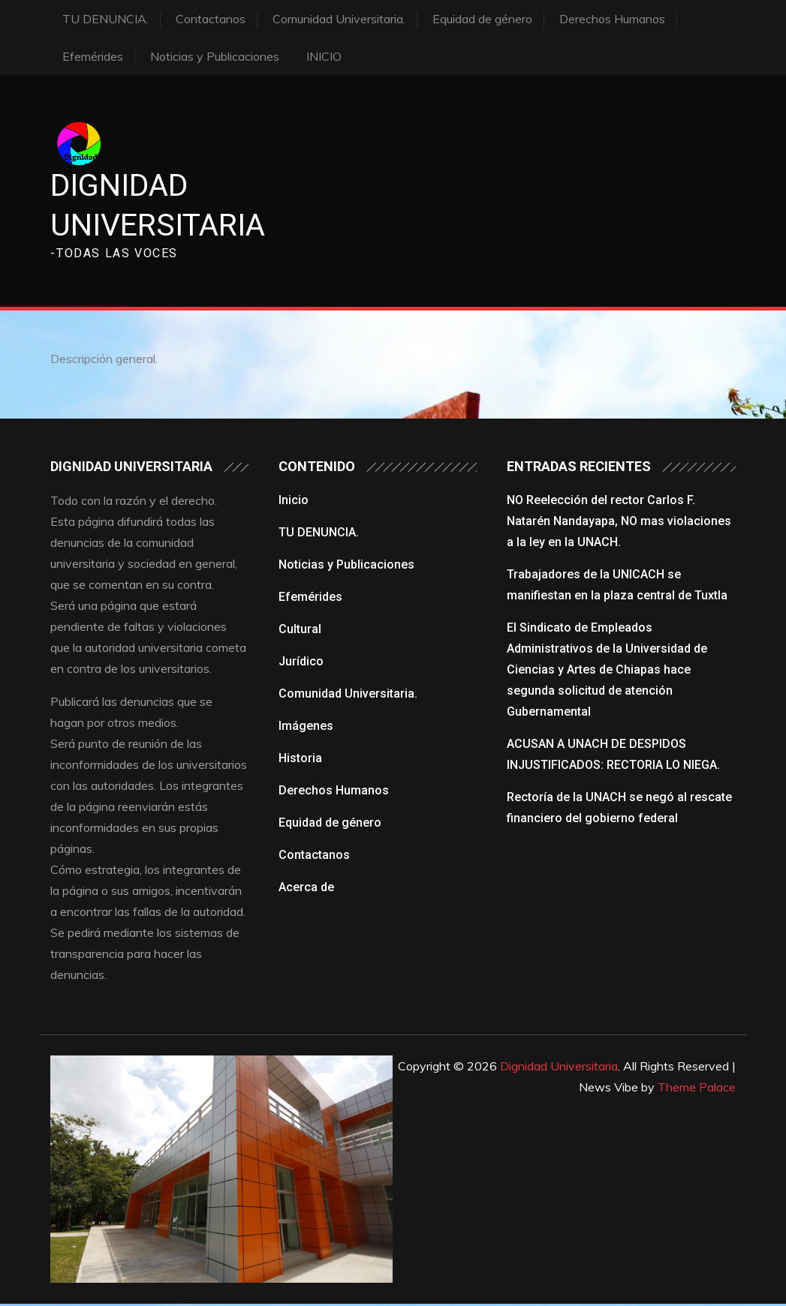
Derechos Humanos (612, 18)
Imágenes (306, 727)
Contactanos (210, 18)
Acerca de (306, 888)
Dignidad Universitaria (559, 1067)
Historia (300, 759)
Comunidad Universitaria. (339, 18)
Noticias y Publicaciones (214, 56)
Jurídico (301, 663)
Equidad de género (482, 18)
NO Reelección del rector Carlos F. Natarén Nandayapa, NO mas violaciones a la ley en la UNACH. (619, 522)
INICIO (324, 56)
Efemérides (92, 56)
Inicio (294, 501)
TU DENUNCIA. (105, 18)
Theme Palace (697, 1088)
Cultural (300, 630)
